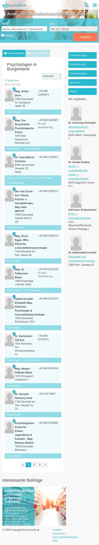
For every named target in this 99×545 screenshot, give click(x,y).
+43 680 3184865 (48, 423)
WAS (5, 23)
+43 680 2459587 (48, 120)
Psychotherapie (32, 148)
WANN (9, 35)
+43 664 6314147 (48, 298)
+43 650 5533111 (48, 191)
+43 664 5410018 (48, 368)
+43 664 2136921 (48, 157)
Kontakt (57, 530)
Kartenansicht (39, 53)
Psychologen (13, 112)
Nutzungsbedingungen (65, 537)
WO (52, 23)
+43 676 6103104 (48, 269)
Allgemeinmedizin (78, 127)
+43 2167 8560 (46, 393)
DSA (55, 541)
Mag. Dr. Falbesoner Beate (21, 273)
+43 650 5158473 (48, 235)
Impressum (59, 533)
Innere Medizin (76, 131)
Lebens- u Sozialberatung (20, 177)
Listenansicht (16, 53)
